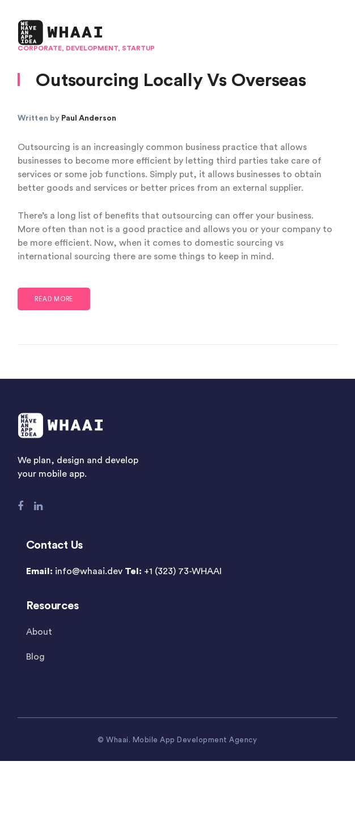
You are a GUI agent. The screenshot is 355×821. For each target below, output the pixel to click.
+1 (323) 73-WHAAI (183, 571)
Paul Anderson (89, 118)
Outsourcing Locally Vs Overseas (171, 80)
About (39, 631)
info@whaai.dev (88, 571)
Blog (35, 656)
